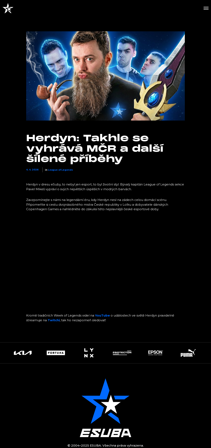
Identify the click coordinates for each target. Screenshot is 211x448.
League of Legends (60, 169)
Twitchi (54, 320)
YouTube (102, 315)
